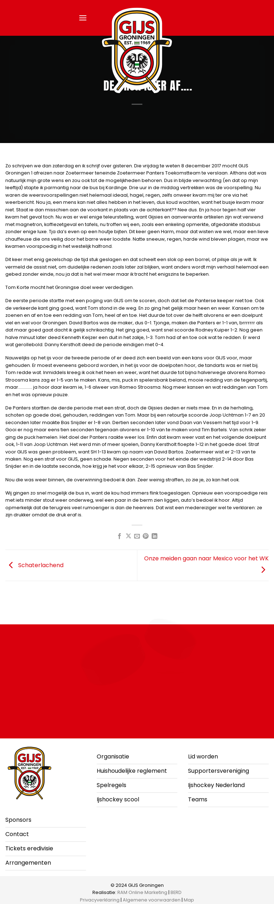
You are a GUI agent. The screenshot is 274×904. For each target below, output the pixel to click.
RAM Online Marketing (142, 892)
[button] (82, 17)
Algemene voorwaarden (152, 900)
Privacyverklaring (100, 900)
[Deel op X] (128, 536)
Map (189, 900)
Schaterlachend (34, 565)
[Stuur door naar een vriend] (137, 536)
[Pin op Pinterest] (145, 536)
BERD (176, 892)
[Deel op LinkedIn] (154, 536)
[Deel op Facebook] (119, 536)
